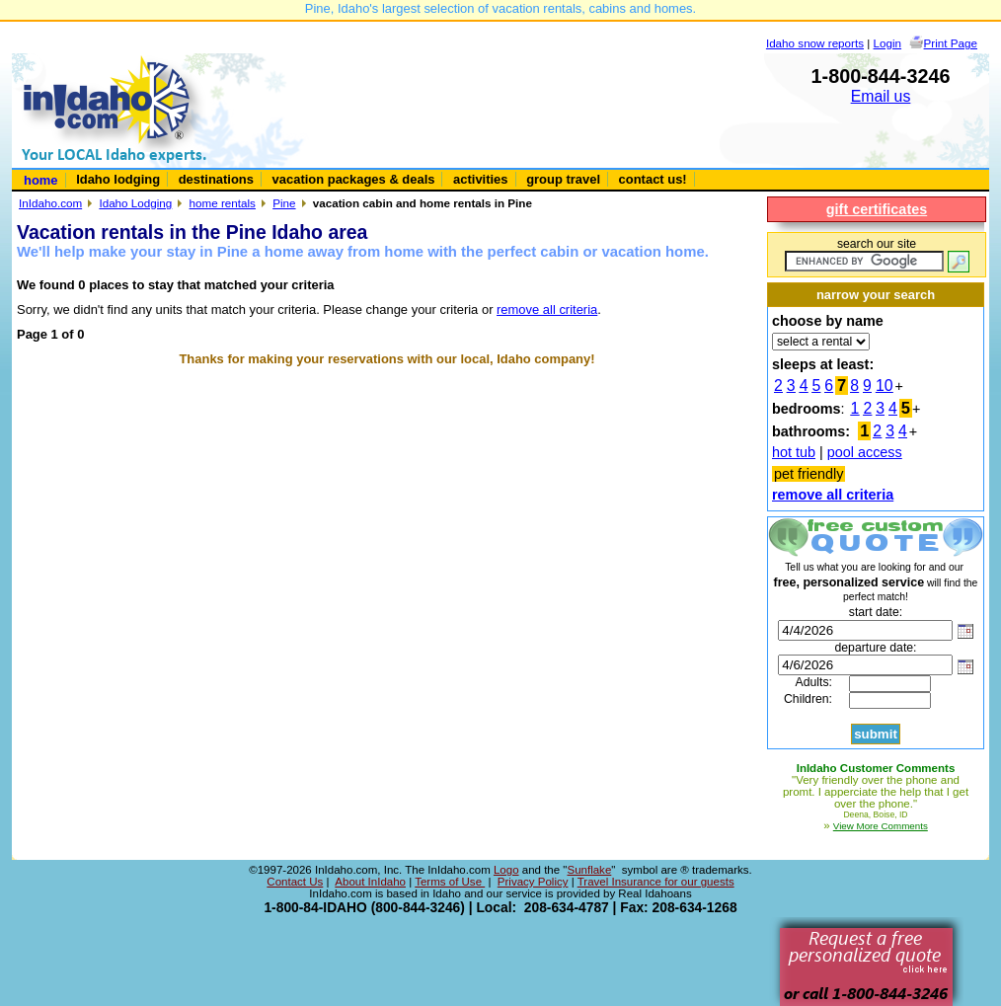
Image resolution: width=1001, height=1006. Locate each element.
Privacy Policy (533, 882)
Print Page (950, 43)
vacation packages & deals (353, 179)
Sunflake (589, 870)
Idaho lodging (118, 179)
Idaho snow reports (815, 43)
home (41, 180)
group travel (563, 179)
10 (884, 385)
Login (888, 43)
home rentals (223, 202)
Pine (283, 202)
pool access (864, 452)
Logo (506, 870)
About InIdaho (370, 882)
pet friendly (808, 474)
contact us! (653, 179)
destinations (216, 179)
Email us (881, 96)
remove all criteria (547, 309)
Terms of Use (450, 882)
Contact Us (295, 882)
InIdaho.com (50, 202)
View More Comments (880, 825)
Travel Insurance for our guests (656, 882)
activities (480, 179)
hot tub (793, 452)
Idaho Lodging (135, 202)
